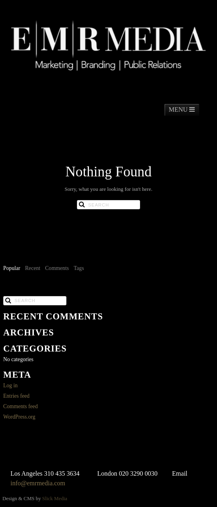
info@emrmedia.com (37, 483)
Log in (10, 385)
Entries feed (16, 396)
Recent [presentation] (32, 268)
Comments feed (20, 406)
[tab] (11, 269)
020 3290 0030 (138, 473)
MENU (182, 109)
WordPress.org (19, 417)
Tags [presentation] (79, 268)
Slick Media (54, 498)
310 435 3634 (62, 473)
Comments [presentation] (57, 268)
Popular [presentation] (11, 268)
